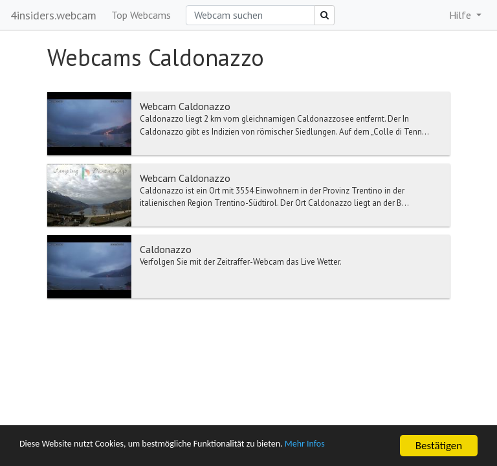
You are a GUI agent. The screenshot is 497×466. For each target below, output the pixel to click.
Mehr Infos (366, 446)
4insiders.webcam (53, 15)
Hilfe (461, 14)
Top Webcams (141, 14)
